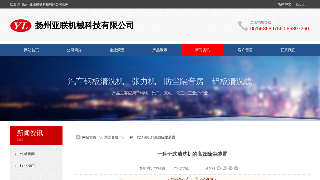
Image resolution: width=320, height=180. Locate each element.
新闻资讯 (202, 50)
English (301, 4)
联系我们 (288, 50)
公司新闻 (27, 154)
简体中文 (285, 4)
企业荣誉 (117, 50)
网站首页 (31, 50)
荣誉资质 (111, 137)
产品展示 (159, 50)
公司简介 (74, 50)
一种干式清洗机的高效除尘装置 (150, 137)
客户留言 (245, 50)
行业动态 (27, 166)
